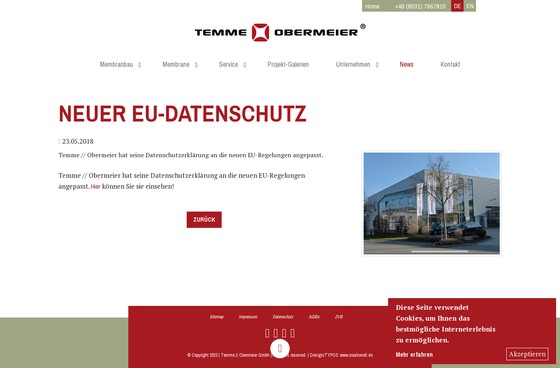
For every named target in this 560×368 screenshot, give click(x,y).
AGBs (314, 316)
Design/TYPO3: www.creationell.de (341, 355)
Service (228, 64)
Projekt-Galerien (288, 64)
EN (470, 6)
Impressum (248, 316)
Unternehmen (353, 64)
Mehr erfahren (414, 354)
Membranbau (116, 64)
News (406, 64)
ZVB (339, 316)
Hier (95, 186)
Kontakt (450, 64)
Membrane (176, 64)
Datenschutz (283, 316)
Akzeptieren (527, 353)
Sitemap (216, 316)
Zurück (204, 219)
